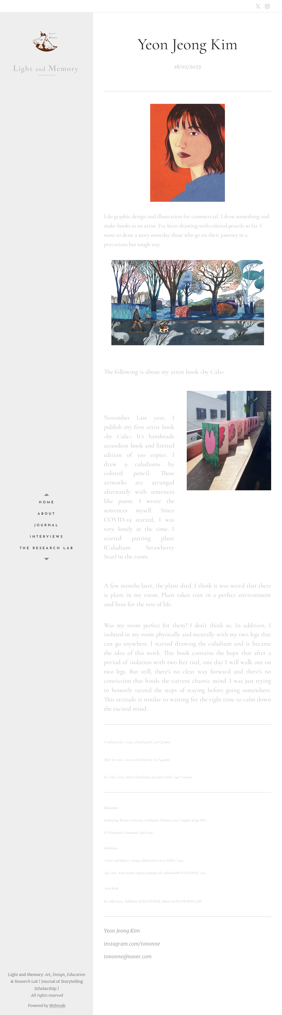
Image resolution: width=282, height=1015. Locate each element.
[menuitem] (46, 502)
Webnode (57, 1005)
